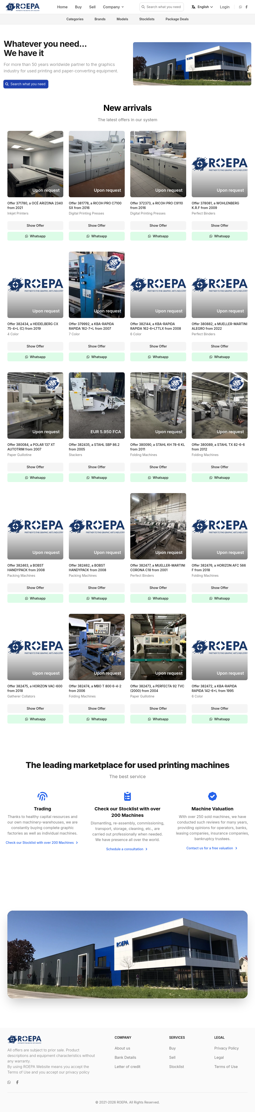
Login (225, 7)
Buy (78, 7)
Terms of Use (226, 1066)
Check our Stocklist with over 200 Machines (42, 842)
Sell (92, 7)
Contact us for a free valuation (212, 848)
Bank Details (125, 1057)
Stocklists (147, 19)
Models (122, 19)
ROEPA (122, 1102)
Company (113, 7)
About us (122, 1048)
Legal (219, 1057)
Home (62, 7)
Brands (100, 19)
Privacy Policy (226, 1048)
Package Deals (177, 19)
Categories (74, 19)
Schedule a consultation (127, 849)
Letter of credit (127, 1066)
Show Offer (35, 225)
